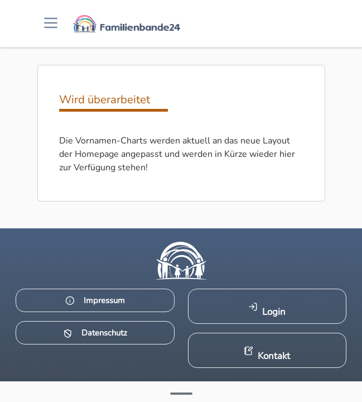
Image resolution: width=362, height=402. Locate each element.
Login (267, 310)
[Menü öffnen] (50, 24)
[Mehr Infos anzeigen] (181, 393)
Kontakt (267, 354)
